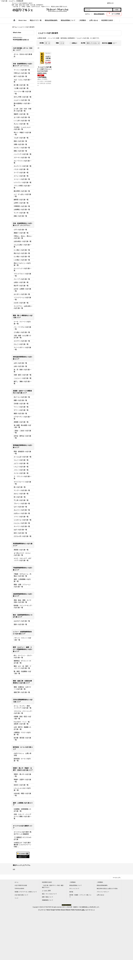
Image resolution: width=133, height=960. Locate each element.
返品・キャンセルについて (49, 893)
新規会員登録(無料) (99, 14)
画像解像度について (47, 900)
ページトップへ (117, 877)
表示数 (42, 43)
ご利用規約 (72, 882)
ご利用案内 (100, 882)
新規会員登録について (75, 885)
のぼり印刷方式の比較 (21, 885)
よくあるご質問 (46, 890)
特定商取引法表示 (47, 882)
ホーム (16, 882)
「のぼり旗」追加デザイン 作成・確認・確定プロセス (53, 886)
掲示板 (71, 891)
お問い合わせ (100, 895)
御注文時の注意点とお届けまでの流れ (107, 888)
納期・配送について (47, 897)
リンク (16, 898)
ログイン (87, 14)
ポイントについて (74, 888)
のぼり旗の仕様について (21, 895)
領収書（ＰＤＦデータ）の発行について (26, 891)
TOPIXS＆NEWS (19, 888)
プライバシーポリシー (103, 891)
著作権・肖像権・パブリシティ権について (80, 896)
